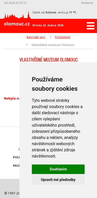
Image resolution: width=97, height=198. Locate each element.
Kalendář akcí (36, 37)
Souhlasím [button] (58, 169)
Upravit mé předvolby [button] (58, 180)
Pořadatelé (62, 37)
